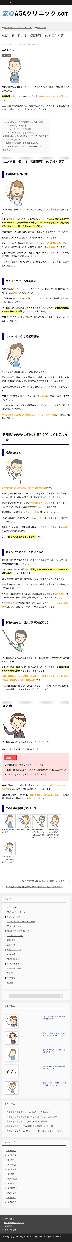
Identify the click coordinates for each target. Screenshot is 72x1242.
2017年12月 (11, 1179)
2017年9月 (11, 1193)
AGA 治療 (6, 56)
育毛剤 (10, 973)
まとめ (7, 150)
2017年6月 (11, 1202)
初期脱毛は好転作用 (16, 126)
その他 (10, 982)
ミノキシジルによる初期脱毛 (20, 132)
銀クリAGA (12, 907)
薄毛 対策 (11, 945)
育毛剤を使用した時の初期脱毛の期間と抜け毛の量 (29, 1126)
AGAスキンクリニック (17, 912)
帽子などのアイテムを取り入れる (22, 143)
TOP (18, 27)
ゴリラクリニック (15, 936)
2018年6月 (11, 1151)
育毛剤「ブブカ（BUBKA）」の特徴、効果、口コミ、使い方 (34, 1131)
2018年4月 (11, 1160)
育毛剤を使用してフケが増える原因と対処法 (26, 1121)
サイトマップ (10, 1230)
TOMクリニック (14, 926)
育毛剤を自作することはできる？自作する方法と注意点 (31, 1117)
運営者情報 (9, 1219)
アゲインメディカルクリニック (21, 921)
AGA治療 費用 (13, 959)
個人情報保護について (14, 1223)
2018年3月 (11, 1165)
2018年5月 (11, 1155)
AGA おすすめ (13, 964)
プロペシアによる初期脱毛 (19, 129)
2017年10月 (11, 1188)
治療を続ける (13, 139)
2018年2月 (11, 1169)
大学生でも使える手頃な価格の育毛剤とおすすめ (28, 1112)
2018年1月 (11, 1174)
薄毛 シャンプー (14, 950)
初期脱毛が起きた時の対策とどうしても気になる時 (26, 136)
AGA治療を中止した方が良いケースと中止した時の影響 (39, 832)
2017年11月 (11, 1183)
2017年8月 (11, 1197)
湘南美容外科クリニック (18, 931)
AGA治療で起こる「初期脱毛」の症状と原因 (23, 122)
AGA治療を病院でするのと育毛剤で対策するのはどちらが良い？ (54, 832)
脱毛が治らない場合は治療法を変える (24, 146)
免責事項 (8, 1226)
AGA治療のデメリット (24, 829)
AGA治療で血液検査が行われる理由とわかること (44, 881)
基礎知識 (11, 978)
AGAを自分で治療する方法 (9, 829)
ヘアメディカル (14, 917)
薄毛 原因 (11, 940)
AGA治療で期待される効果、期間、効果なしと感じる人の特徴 (34, 887)
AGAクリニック (14, 968)
